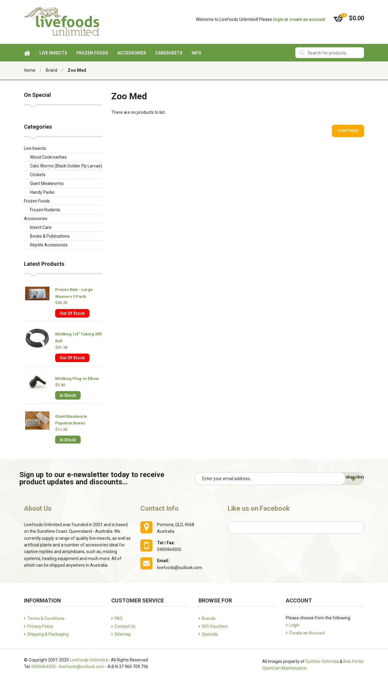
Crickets (37, 174)
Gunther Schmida (322, 661)
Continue (348, 130)
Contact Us (125, 626)
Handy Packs (42, 192)
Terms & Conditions (46, 618)
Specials (210, 634)
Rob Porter (353, 661)
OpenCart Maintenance (284, 668)
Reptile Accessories (49, 244)
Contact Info (159, 508)
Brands (209, 618)
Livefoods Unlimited (89, 660)
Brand (51, 70)
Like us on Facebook (259, 508)
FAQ (118, 618)
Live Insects (35, 148)
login (278, 19)
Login (294, 625)
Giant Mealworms (47, 183)
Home (29, 70)
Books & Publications (50, 236)
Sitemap (123, 634)
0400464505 (44, 666)
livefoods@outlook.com (81, 666)
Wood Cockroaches (48, 157)
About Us (38, 508)
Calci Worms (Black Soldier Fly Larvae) (66, 165)
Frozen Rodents (45, 209)
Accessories (35, 218)
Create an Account (307, 633)
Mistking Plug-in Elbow (77, 378)
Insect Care (41, 227)
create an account (307, 19)
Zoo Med (77, 70)
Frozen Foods (37, 201)
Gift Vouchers (215, 626)
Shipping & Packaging (48, 634)
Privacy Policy (40, 626)
